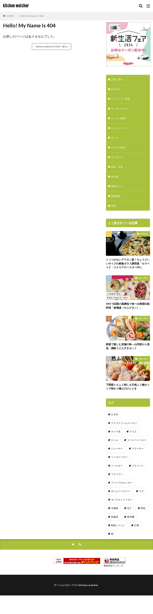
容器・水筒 (118, 172)
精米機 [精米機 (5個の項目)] (130, 530)
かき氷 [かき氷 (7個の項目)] (114, 428)
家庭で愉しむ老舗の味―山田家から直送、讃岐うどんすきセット (126, 359)
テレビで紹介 (119, 151)
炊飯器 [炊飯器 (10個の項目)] (114, 530)
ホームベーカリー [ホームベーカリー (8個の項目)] (120, 505)
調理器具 (116, 203)
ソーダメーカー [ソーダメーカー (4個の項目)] (119, 471)
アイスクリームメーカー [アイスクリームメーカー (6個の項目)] (124, 436)
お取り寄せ (118, 80)
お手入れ (116, 90)
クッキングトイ (120, 131)
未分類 (115, 182)
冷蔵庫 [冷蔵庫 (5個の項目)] (114, 522)
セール (115, 141)
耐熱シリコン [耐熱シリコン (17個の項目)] (118, 539)
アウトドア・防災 (122, 100)
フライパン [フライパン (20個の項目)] (138, 479)
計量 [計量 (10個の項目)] (136, 539)
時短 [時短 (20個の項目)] (143, 522)
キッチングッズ (120, 110)
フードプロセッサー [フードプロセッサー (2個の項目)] (121, 496)
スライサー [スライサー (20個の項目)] (138, 462)
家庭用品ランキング (113, 580)
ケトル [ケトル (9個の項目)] (114, 454)
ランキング (118, 162)
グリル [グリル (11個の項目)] (133, 445)
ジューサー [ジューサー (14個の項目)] (117, 462)
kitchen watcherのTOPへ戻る (51, 46)
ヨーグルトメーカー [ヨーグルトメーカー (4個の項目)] (121, 513)
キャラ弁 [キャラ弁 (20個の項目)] (116, 445)
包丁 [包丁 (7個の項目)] (129, 522)
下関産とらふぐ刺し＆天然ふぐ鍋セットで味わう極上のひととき (126, 400)
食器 (114, 213)
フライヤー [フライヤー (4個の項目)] (117, 488)
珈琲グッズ (118, 192)
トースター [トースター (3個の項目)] (117, 479)
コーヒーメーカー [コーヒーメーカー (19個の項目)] (136, 454)
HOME (10, 15)
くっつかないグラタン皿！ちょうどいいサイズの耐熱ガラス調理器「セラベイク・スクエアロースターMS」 (126, 273)
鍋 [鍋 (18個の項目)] (112, 547)
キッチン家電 (119, 121)
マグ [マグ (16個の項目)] (141, 505)
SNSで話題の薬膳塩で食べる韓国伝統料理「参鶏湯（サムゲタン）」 (128, 318)
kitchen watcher (16, 6)
